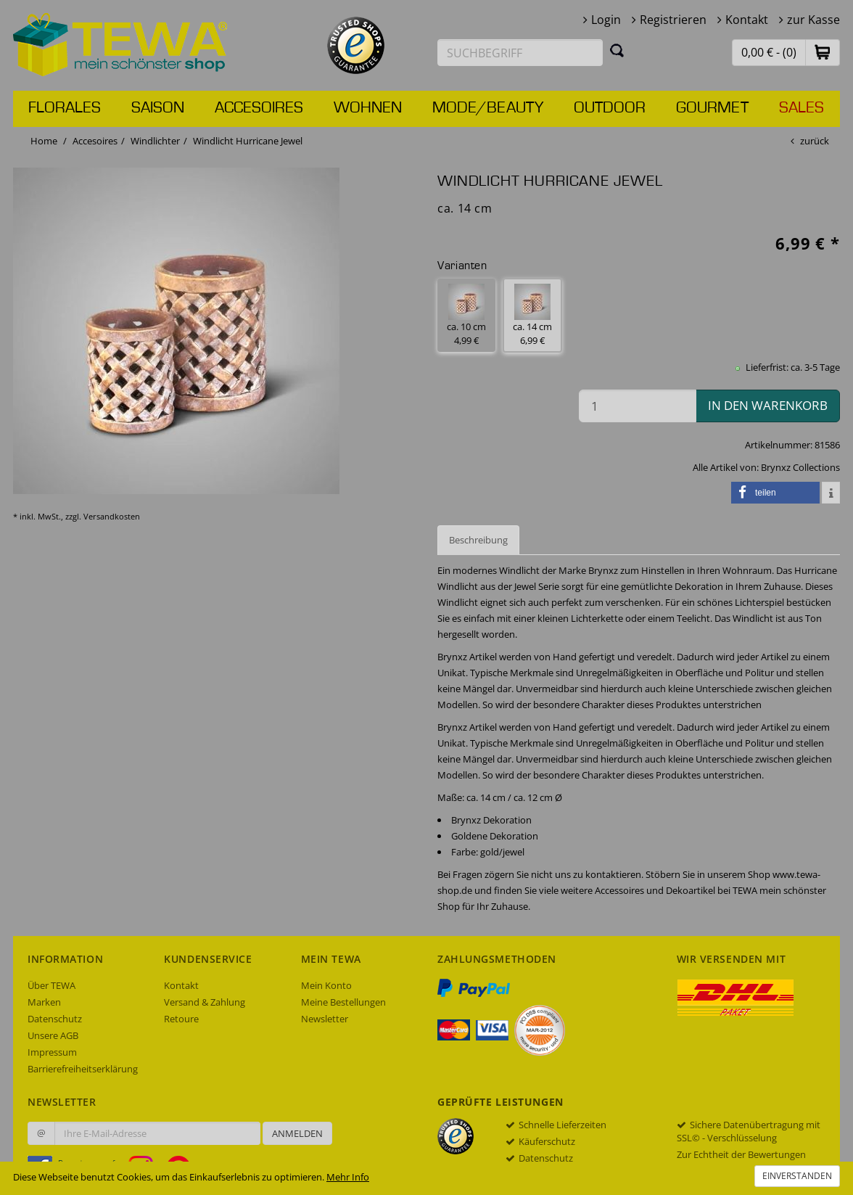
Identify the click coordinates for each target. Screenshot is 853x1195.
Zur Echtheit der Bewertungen (741, 1154)
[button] (823, 51)
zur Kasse (813, 20)
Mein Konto (326, 985)
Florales (64, 108)
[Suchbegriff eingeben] (520, 52)
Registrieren (673, 20)
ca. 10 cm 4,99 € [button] (466, 315)
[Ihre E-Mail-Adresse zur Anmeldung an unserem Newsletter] (157, 1133)
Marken (44, 1002)
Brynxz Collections (800, 467)
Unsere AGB (53, 1035)
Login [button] (606, 20)
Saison (157, 108)
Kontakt (746, 20)
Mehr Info (347, 1176)
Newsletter (324, 1018)
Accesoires (259, 108)
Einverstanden (797, 1176)
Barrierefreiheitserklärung (83, 1068)
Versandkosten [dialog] (111, 516)
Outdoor (610, 108)
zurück (814, 140)
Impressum (52, 1052)
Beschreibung (478, 539)
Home (43, 140)
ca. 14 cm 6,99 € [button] (532, 315)
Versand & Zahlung (204, 1002)
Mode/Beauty (487, 108)
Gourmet (712, 108)
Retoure (181, 1018)
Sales (801, 108)
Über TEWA (51, 985)
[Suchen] (617, 50)
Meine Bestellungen (343, 1002)
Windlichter (155, 140)
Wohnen (368, 108)
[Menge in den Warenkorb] (637, 406)
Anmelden (297, 1133)
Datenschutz (55, 1018)
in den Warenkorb (768, 405)
